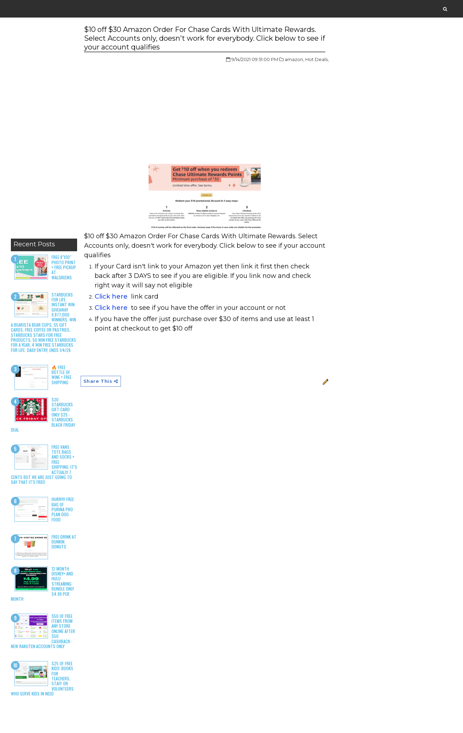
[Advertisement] (44, 130)
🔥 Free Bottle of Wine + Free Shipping (62, 374)
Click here (111, 296)
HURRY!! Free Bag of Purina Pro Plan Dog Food (63, 509)
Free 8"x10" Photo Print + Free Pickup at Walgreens (64, 267)
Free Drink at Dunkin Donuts (64, 542)
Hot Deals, (317, 59)
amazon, (294, 59)
